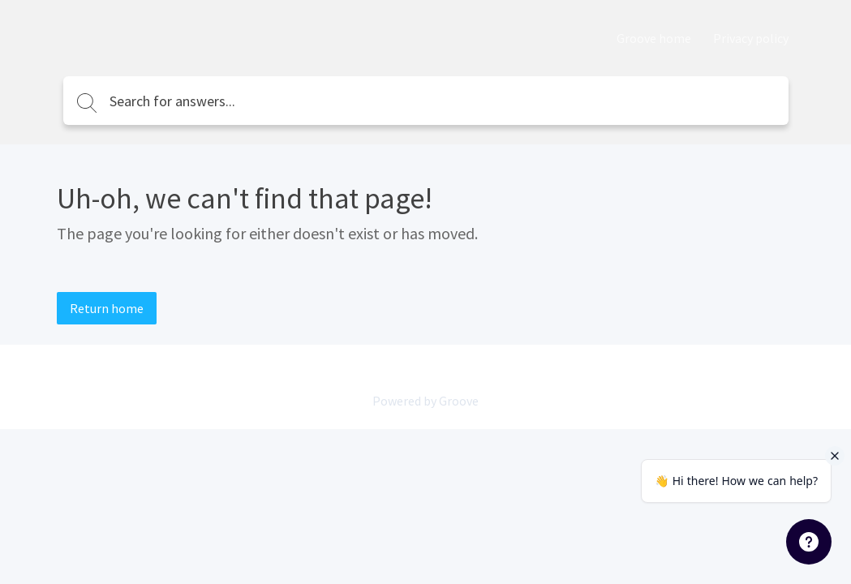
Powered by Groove (425, 401)
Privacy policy (751, 38)
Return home (107, 308)
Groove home (654, 38)
